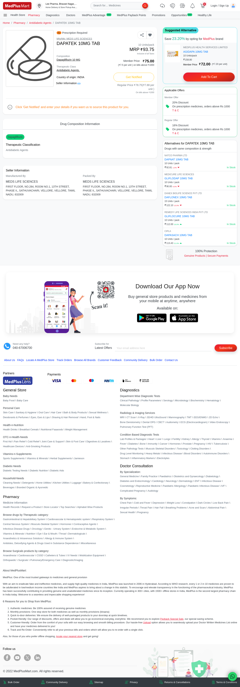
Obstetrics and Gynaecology (189, 476)
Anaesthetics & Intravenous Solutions (23, 538)
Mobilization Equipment (92, 555)
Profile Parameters (151, 400)
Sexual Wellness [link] (98, 412)
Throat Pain (146, 507)
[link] (17, 5)
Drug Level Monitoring (131, 453)
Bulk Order (156, 360)
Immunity (153, 444)
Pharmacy (34, 15)
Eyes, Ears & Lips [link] (40, 417)
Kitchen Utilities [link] (61, 482)
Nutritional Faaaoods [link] (52, 429)
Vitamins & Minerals (13, 533)
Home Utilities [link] (43, 482)
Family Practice (149, 476)
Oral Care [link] (43, 412)
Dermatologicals (76, 533)
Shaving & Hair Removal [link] (65, 417)
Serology (168, 400)
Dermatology (186, 481)
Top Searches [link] (67, 507)
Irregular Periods (129, 507)
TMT (189, 417)
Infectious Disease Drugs (16, 528)
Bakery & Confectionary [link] (95, 482)
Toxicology (182, 448)
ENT (197, 481)
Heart (151, 439)
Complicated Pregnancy (133, 490)
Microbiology (181, 400)
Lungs (167, 439)
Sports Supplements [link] (14, 458)
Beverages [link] (8, 487)
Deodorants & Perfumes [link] (16, 417)
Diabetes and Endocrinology (135, 481)
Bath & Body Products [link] (75, 412)
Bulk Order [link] (13, 682)
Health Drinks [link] (10, 429)
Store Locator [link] (51, 507)
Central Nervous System (16, 524)
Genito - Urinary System (57, 528)
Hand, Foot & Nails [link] (90, 417)
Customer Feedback (110, 360)
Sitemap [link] (98, 682)
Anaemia (227, 439)
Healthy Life (205, 15)
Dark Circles (204, 502)
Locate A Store (40, 360)
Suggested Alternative (180, 30)
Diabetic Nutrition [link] (39, 470)
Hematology (212, 400)
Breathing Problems (176, 507)
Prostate (187, 444)
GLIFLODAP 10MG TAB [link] (178, 178)
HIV (210, 444)
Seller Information (68, 83)
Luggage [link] (76, 482)
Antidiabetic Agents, (68, 70)
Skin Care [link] (8, 412)
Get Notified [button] (134, 77)
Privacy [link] (134, 682)
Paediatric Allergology (174, 485)
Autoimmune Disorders (215, 453)
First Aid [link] (7, 441)
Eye (40, 533)
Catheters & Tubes (55, 555)
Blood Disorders (192, 453)
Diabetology (212, 476)
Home (6, 22)
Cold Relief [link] (33, 441)
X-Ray (141, 417)
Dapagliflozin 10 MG (68, 59)
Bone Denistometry (130, 422)
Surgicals (23, 560)
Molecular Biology (129, 405)
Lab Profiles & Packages (133, 439)
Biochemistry (197, 400)
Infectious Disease (172, 453)
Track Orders (64, 360)
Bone (143, 444)
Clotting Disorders (199, 448)
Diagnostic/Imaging (73, 560)
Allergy (195, 439)
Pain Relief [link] (20, 441)
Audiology (153, 490)
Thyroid (205, 439)
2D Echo (213, 417)
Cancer (163, 444)
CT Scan (131, 417)
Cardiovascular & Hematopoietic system (68, 519)
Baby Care (22, 400)
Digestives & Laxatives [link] (98, 441)
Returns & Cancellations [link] (177, 682)
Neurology (171, 481)
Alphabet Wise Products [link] (90, 507)
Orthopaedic (9, 560)
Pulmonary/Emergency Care (45, 560)
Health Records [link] (11, 507)
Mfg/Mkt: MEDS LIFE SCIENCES (74, 38)
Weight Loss (173, 502)
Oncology (37, 528)
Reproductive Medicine (148, 485)
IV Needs (72, 555)
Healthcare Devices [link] (13, 446)
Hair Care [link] (56, 412)
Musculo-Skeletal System (44, 524)
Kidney (186, 439)
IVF (223, 485)
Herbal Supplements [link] (61, 458)
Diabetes (133, 444)
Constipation (188, 502)
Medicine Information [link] (15, 502)
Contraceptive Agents (85, 524)
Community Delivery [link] (57, 682)
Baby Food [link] (9, 400)
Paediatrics (165, 476)
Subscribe (225, 348)
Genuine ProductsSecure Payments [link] (206, 255)
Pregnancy (199, 444)
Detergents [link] (28, 482)
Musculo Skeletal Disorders (160, 448)
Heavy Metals (153, 453)
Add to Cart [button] (209, 76)
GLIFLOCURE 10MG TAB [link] (179, 216)
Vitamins (216, 439)
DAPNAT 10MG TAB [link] (176, 159)
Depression (158, 502)
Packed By (89, 175)
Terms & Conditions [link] (226, 682)
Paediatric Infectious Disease (203, 485)
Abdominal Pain (216, 507)
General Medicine (129, 476)
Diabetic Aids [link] (57, 470)
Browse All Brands (84, 360)
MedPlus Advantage (96, 15)
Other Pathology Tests (132, 448)
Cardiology (158, 481)
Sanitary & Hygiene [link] (26, 412)
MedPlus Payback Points (131, 15)
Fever (123, 444)
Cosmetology (127, 485)
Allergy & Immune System (59, 538)
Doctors (71, 15)
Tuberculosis (220, 444)
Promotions (158, 15)
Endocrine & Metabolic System (88, 528)
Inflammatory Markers (143, 458)
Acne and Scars (197, 507)
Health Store (14, 15)
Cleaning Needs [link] (11, 482)
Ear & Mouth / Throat (55, 533)
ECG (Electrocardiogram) (194, 422)
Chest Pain (126, 502)
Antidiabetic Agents (40, 22)
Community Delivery (136, 360)
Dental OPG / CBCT (153, 422)
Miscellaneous (88, 543)
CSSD (40, 555)
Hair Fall (159, 507)
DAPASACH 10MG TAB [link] (178, 235)
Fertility (176, 439)
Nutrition (30, 533)
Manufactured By (16, 175)
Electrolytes (163, 458)
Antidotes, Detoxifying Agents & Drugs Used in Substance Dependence (41, 543)
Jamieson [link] (79, 458)
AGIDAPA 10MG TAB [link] (195, 51)
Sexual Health (127, 512)
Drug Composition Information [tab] (80, 124)
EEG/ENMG (200, 417)
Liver (159, 439)
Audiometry (172, 422)
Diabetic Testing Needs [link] (15, 470)
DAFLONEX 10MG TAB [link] (178, 197)
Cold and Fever (142, 502)
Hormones (65, 524)
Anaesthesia (9, 555)
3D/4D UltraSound (156, 417)
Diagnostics (53, 15)
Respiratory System (102, 519)
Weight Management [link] (76, 429)
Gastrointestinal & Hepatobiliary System (24, 519)
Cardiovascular (26, 555)
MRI (122, 417)
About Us (9, 360)
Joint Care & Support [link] (52, 441)
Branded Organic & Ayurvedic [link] (32, 487)
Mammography (176, 417)
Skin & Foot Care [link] (75, 441)
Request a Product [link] (32, 507)
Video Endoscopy (219, 422)
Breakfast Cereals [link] (29, 429)
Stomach (125, 458)
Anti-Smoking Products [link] (38, 446)
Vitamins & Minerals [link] (37, 458)
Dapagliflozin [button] (15, 136)
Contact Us (171, 360)
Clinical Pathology (129, 400)
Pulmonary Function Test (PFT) (136, 426)
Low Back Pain (221, 502)
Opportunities (181, 15)
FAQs (20, 360)
